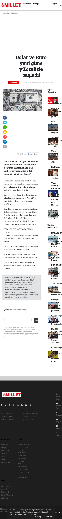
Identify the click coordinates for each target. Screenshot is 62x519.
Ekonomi (14, 13)
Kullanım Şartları (30, 413)
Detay (38, 517)
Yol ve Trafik (23, 447)
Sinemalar (22, 467)
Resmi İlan (5, 462)
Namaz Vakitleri (21, 451)
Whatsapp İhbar (29, 416)
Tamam (48, 517)
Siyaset (4, 453)
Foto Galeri (58, 396)
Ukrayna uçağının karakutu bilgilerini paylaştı (56, 305)
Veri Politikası (7, 419)
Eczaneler (22, 456)
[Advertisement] (31, 34)
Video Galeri (58, 405)
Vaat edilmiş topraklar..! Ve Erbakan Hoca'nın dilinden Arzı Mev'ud (56, 194)
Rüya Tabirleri (7, 495)
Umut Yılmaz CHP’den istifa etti (55, 156)
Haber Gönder (28, 419)
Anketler (5, 489)
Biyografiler (6, 492)
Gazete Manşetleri (22, 476)
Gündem (27, 3)
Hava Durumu (23, 445)
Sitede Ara (5, 486)
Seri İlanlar (22, 470)
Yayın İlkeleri (7, 416)
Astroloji (4, 498)
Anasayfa (5, 13)
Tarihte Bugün (21, 462)
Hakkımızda (6, 413)
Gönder (36, 320)
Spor (3, 459)
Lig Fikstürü (23, 458)
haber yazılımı (6, 514)
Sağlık (4, 456)
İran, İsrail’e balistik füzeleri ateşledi (54, 127)
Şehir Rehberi (23, 472)
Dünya (36, 3)
